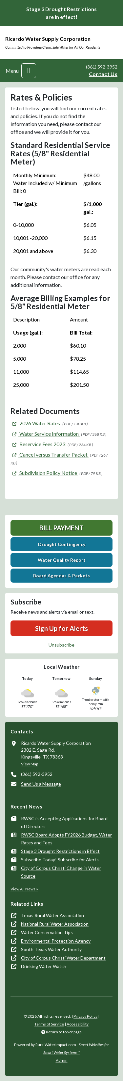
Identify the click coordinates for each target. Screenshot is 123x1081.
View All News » (24, 888)
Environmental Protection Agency (56, 941)
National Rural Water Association (55, 924)
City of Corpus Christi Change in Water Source (61, 872)
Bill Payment (61, 528)
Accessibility (78, 1024)
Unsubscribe (61, 645)
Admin (62, 1060)
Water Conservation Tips (47, 932)
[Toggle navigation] (28, 70)
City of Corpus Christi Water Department (63, 958)
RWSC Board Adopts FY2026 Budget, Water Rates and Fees (66, 838)
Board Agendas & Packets (61, 575)
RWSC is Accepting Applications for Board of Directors (64, 822)
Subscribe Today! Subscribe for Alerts (60, 859)
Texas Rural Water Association (52, 915)
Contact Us (103, 74)
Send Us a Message (41, 784)
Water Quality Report (62, 560)
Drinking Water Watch (43, 966)
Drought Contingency (61, 544)
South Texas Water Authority (51, 949)
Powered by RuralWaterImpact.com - (61, 1048)
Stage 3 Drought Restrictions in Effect (60, 851)
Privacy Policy (85, 1016)
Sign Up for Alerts (61, 628)
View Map (29, 763)
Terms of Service (49, 1024)
